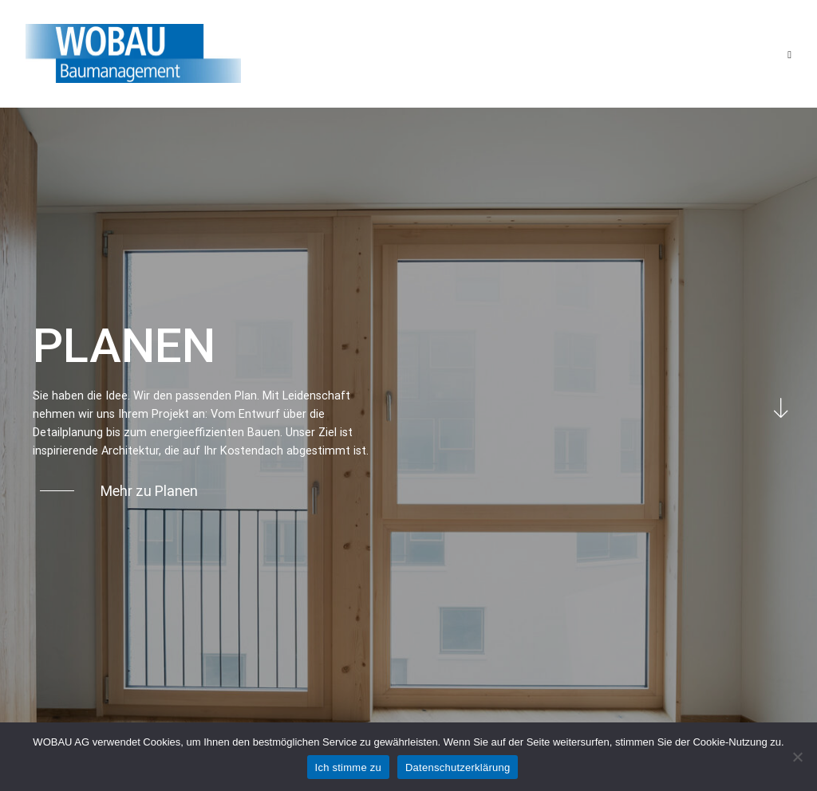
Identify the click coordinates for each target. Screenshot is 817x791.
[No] (797, 757)
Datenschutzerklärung (457, 767)
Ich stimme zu (348, 767)
